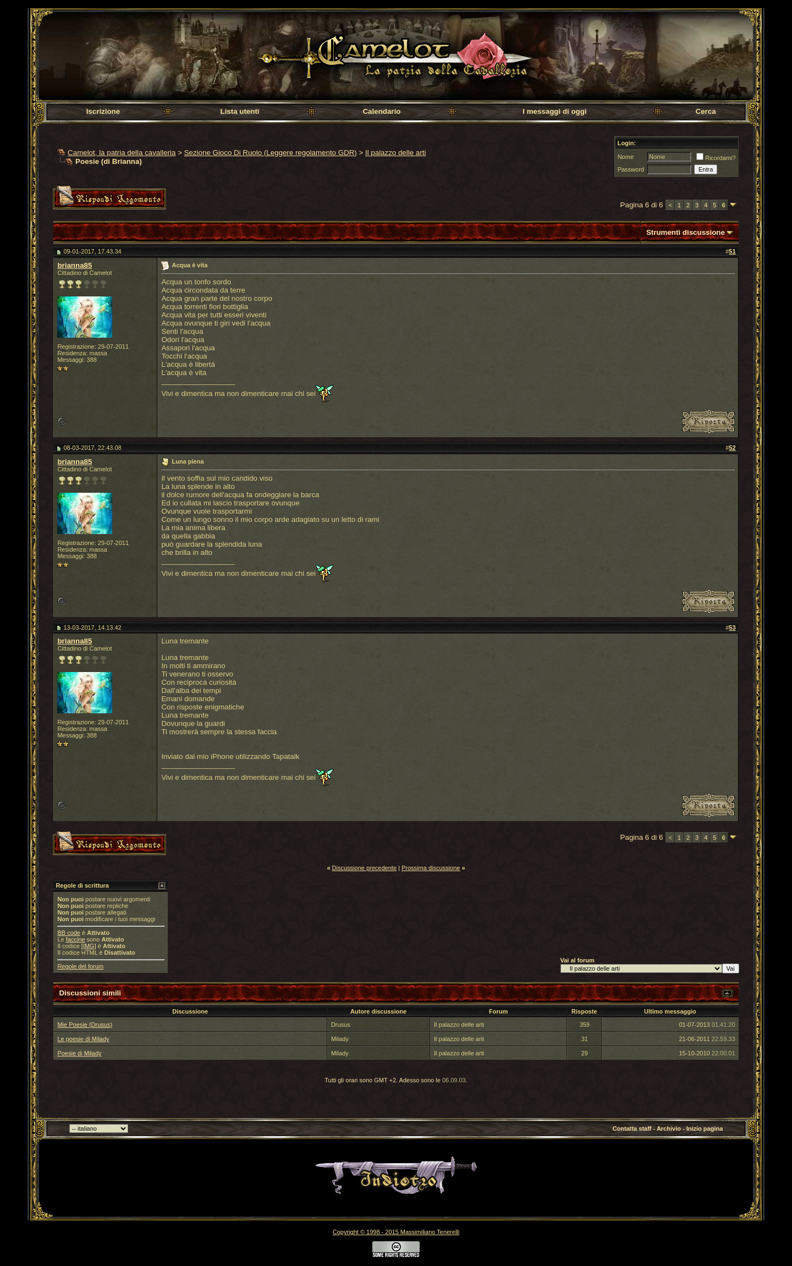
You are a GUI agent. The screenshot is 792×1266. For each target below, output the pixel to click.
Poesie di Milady (79, 1053)
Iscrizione (103, 111)
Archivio (669, 1128)
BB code (68, 932)
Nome (626, 156)
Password (631, 169)
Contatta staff (632, 1128)
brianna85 (74, 265)
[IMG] (88, 946)
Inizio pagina (704, 1128)
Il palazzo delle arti (395, 152)
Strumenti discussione (685, 232)
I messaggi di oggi (554, 111)
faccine (75, 939)
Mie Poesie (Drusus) (84, 1024)
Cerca (706, 111)
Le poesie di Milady (83, 1039)
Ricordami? (716, 158)
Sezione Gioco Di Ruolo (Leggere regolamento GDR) (270, 152)
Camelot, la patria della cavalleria (121, 152)
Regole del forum (80, 966)
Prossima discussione (431, 868)
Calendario (381, 111)
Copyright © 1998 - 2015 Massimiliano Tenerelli (396, 1232)
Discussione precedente (364, 868)
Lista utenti (239, 111)
